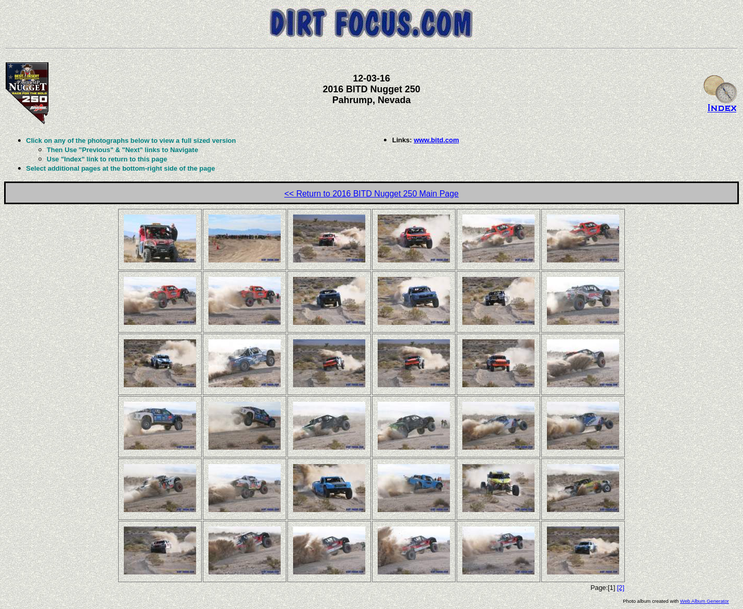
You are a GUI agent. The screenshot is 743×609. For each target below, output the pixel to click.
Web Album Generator (704, 601)
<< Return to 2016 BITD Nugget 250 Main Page (371, 193)
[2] (620, 587)
